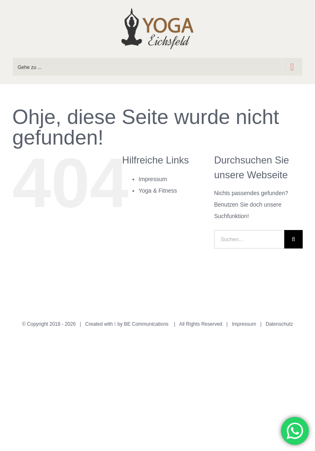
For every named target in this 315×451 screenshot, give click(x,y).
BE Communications (147, 324)
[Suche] (293, 239)
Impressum (153, 179)
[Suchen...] (249, 239)
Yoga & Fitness (158, 190)
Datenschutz (279, 324)
